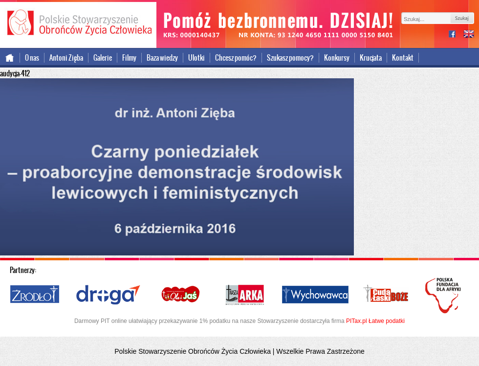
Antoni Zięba (66, 58)
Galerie (102, 58)
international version (468, 35)
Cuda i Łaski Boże (386, 295)
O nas (32, 58)
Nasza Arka (244, 295)
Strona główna (10, 58)
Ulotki (196, 58)
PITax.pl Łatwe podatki (375, 321)
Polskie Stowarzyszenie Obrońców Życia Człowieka (78, 23)
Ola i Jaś (181, 295)
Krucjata (371, 58)
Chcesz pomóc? (236, 58)
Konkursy (336, 58)
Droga (108, 295)
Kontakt (403, 58)
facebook (456, 35)
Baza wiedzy (162, 58)
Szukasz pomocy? (290, 58)
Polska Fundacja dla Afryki (444, 295)
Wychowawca (315, 295)
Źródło (35, 295)
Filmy (129, 58)
